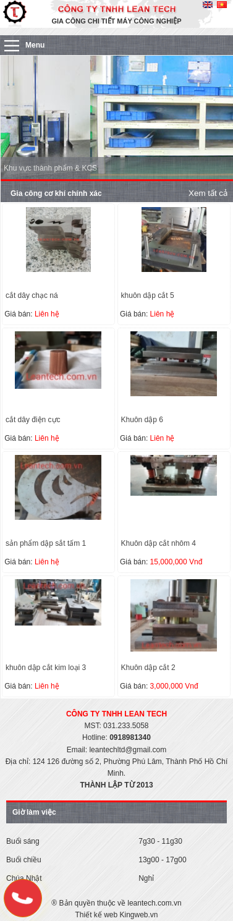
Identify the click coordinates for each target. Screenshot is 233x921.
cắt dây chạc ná (32, 295)
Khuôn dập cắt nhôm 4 (158, 543)
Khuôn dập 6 (142, 419)
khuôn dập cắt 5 (147, 295)
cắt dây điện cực (33, 419)
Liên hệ (47, 314)
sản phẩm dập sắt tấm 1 (46, 543)
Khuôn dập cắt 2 (148, 667)
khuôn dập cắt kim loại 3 (46, 667)
